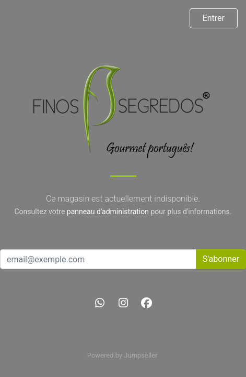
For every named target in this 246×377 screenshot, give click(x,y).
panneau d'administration (108, 211)
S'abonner (221, 259)
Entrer (214, 18)
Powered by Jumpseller (122, 355)
